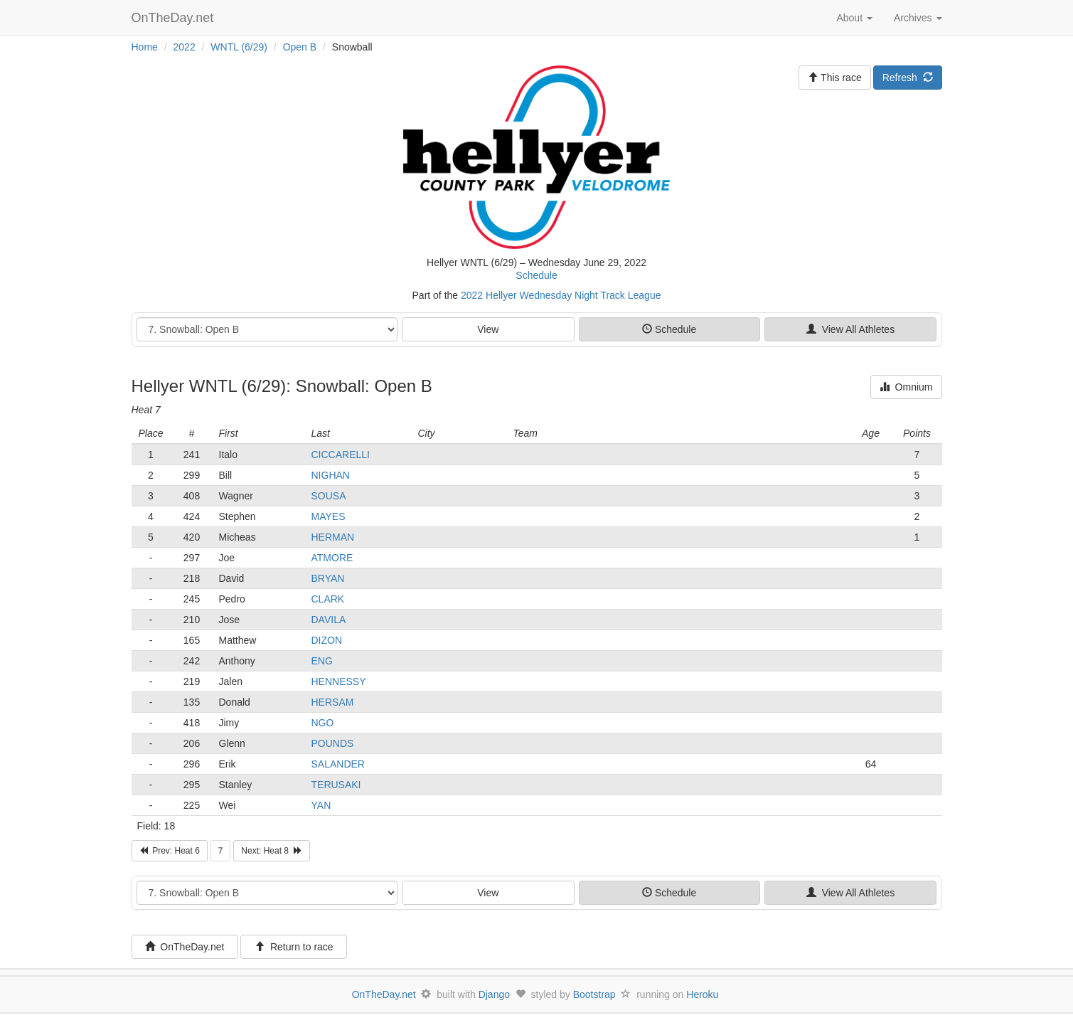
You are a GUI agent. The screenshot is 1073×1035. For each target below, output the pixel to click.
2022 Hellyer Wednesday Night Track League (561, 295)
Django (494, 994)
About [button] (854, 17)
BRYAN (328, 578)
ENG (322, 661)
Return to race (294, 946)
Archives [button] (918, 17)
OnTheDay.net (175, 18)
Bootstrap (594, 994)
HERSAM (332, 702)
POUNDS (332, 743)
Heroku (702, 994)
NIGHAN (330, 475)
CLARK (328, 599)
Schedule (536, 275)
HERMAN (333, 537)
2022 (185, 47)
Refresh (907, 77)
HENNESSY (338, 681)
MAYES (328, 516)
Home (145, 47)
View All (850, 329)
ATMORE (332, 557)
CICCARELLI (340, 454)
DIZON (327, 640)
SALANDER (338, 764)
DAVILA (328, 619)
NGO (322, 722)
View (487, 329)
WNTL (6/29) (238, 47)
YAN (321, 805)
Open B (299, 47)
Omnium (906, 387)
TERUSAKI (336, 784)
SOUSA (328, 495)
